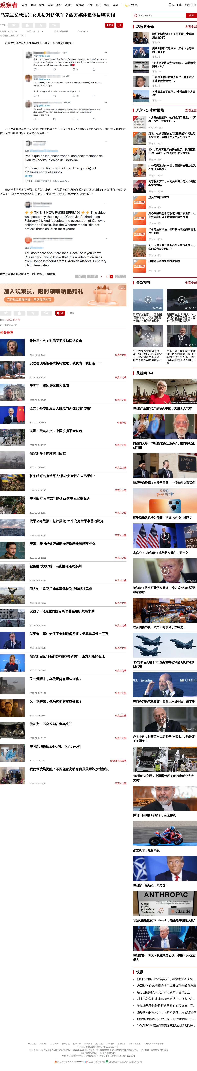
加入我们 (99, 1043)
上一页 (92, 276)
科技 (98, 5)
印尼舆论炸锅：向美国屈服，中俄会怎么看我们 (173, 35)
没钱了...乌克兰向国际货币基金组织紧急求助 (62, 611)
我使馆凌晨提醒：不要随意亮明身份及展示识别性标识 (69, 769)
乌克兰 (8, 319)
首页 (24, 5)
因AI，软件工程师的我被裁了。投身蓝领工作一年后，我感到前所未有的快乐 (171, 151)
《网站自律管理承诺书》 (154, 1043)
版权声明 (54, 1043)
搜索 (191, 15)
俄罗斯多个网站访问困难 (48, 453)
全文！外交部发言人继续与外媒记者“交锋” (60, 408)
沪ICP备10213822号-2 (38, 1050)
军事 (59, 5)
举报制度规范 (135, 1043)
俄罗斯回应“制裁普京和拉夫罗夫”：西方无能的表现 (67, 656)
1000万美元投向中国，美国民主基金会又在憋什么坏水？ (172, 167)
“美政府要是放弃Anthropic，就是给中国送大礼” (174, 64)
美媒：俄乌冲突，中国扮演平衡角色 (56, 431)
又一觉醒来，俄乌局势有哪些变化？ (56, 701)
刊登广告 (77, 1043)
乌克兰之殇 (120, 355)
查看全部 (191, 26)
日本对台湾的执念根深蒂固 (164, 261)
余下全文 (120, 276)
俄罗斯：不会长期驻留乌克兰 (51, 724)
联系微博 (88, 1043)
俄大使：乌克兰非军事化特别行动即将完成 (61, 589)
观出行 (69, 5)
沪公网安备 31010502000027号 (69, 1062)
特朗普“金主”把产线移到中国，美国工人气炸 (162, 408)
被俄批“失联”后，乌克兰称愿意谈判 (56, 566)
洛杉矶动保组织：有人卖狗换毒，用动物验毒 (166, 1012)
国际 (50, 5)
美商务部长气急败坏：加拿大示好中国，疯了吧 (173, 50)
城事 (107, 5)
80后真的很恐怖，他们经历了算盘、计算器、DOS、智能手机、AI (172, 119)
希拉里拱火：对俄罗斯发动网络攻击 (56, 341)
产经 (89, 5)
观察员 (131, 5)
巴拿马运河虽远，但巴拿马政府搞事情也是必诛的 (172, 231)
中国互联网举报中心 (94, 1062)
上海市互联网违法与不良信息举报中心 (124, 1062)
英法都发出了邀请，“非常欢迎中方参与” (173, 93)
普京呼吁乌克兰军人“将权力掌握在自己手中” (62, 476)
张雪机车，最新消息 (146, 850)
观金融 (80, 5)
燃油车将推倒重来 (158, 197)
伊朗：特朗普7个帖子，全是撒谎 (154, 815)
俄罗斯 (16, 319)
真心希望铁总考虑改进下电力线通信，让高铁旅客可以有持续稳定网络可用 (172, 215)
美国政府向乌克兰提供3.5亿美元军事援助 (60, 499)
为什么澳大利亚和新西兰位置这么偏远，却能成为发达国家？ (172, 247)
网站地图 (110, 1043)
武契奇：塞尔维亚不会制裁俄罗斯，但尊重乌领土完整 (69, 634)
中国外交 (121, 422)
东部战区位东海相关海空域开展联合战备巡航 (166, 985)
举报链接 (121, 1043)
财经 (41, 5)
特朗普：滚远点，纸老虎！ (150, 885)
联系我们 (32, 1043)
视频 (115, 5)
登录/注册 (190, 4)
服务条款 (66, 1043)
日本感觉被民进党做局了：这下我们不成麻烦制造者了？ (173, 79)
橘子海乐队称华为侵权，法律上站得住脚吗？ (162, 518)
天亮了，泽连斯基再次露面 (49, 386)
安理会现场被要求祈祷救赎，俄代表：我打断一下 (66, 363)
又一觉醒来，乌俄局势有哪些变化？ (56, 679)
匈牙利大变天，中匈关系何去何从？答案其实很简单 (172, 183)
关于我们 (43, 1043)
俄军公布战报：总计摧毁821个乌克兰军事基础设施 (66, 521)
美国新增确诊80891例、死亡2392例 (55, 746)
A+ (42, 31)
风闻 (33, 5)
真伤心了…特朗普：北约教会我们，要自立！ (162, 553)
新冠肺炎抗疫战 (118, 760)
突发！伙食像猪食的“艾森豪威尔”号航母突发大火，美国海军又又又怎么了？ (171, 135)
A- (35, 31)
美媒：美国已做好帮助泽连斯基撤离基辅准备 (62, 544)
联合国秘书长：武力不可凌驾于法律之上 (159, 627)
